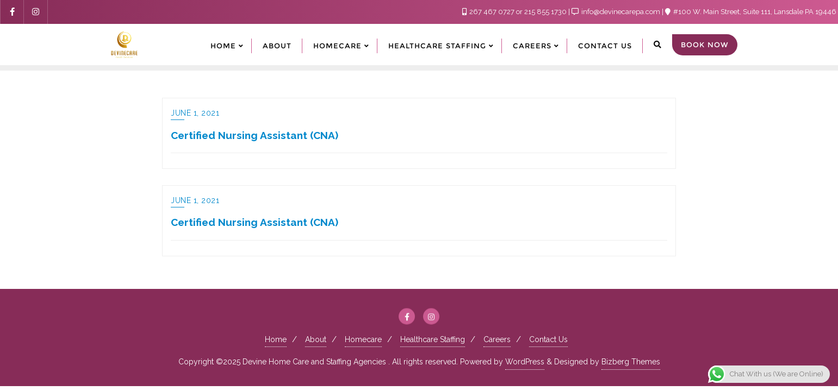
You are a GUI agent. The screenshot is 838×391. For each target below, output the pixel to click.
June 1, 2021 (195, 113)
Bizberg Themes (630, 361)
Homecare (363, 339)
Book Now (705, 44)
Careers (497, 339)
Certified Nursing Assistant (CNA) (254, 135)
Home (276, 339)
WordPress (524, 361)
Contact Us (548, 339)
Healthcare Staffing (432, 339)
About (315, 339)
